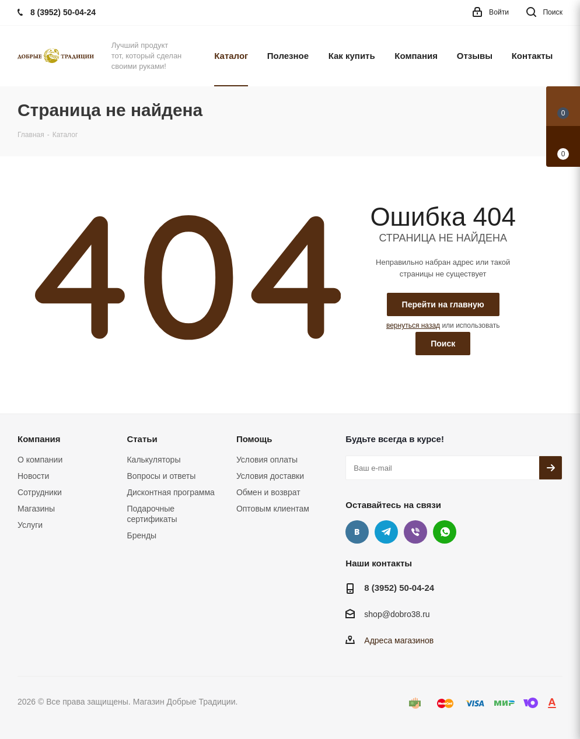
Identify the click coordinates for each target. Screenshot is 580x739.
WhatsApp (444, 532)
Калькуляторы (153, 459)
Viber (415, 532)
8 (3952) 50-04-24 (399, 588)
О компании (40, 459)
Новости (33, 476)
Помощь (254, 439)
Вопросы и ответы (161, 476)
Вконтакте (357, 532)
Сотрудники (40, 492)
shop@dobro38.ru (396, 614)
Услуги (30, 525)
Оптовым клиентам (272, 508)
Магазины (36, 508)
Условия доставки (270, 476)
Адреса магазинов (399, 640)
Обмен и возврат (268, 492)
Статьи (142, 439)
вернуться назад (413, 325)
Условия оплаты (267, 459)
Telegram (386, 532)
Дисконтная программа (170, 492)
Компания (39, 439)
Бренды (141, 535)
